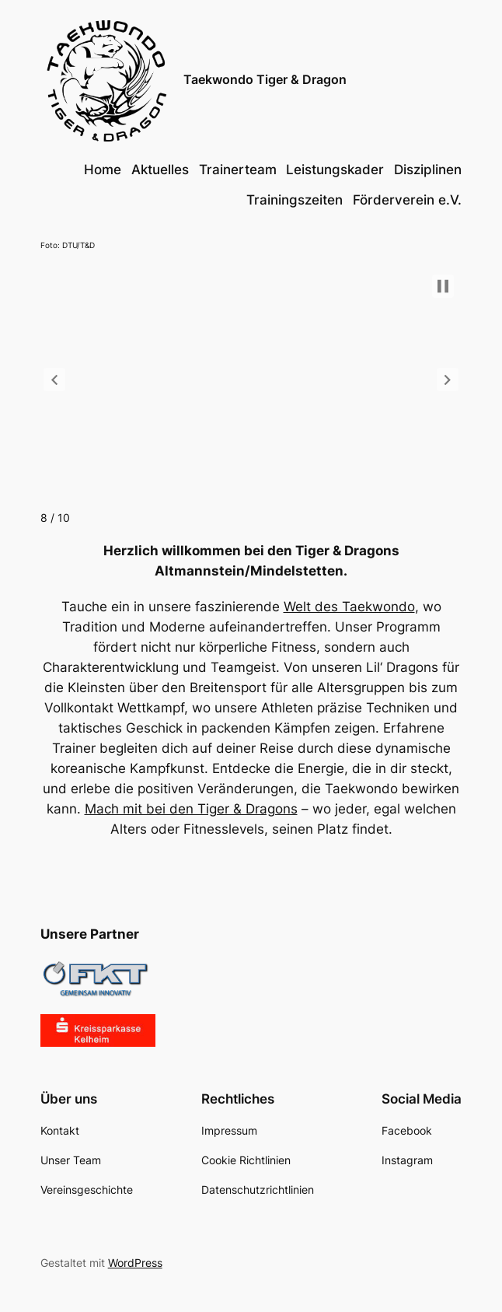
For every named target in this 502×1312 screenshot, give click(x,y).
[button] (54, 379)
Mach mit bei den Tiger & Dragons (191, 809)
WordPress (135, 1262)
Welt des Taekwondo (349, 606)
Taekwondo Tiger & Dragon (265, 79)
